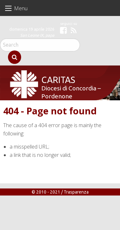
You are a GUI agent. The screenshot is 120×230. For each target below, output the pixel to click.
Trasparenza (76, 194)
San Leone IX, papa (37, 35)
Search (14, 57)
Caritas (54, 75)
